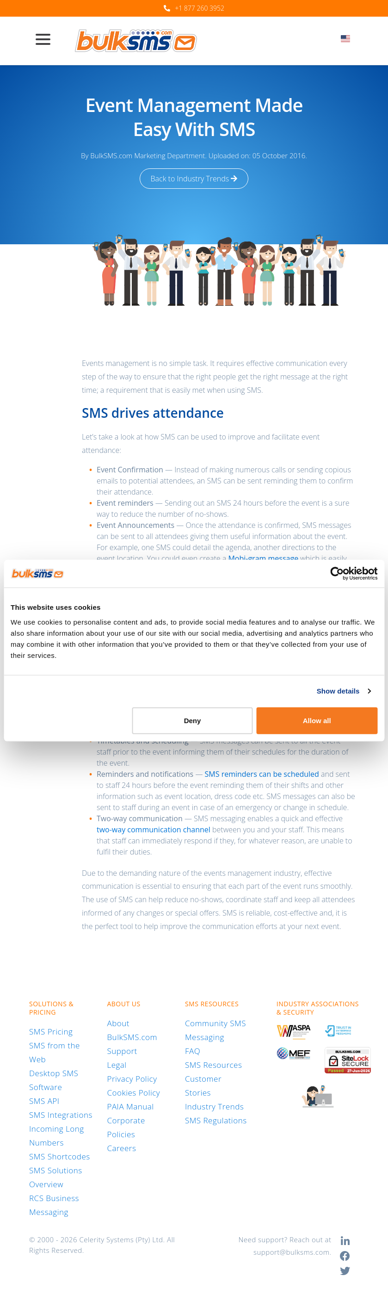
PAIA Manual (130, 1106)
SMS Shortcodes (59, 1156)
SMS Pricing (51, 1031)
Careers (121, 1148)
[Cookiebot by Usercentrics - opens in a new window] (336, 574)
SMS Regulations (216, 1120)
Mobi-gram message (263, 558)
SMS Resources (213, 1064)
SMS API (44, 1101)
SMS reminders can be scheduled (262, 774)
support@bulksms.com (291, 1252)
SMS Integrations (60, 1114)
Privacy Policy (132, 1078)
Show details (338, 691)
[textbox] (348, 39)
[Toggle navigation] (47, 40)
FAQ (192, 1051)
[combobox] (348, 41)
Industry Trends (214, 1106)
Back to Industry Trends (194, 178)
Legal (116, 1064)
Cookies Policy (133, 1092)
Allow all (317, 720)
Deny (192, 720)
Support (122, 1051)
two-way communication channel (153, 829)
